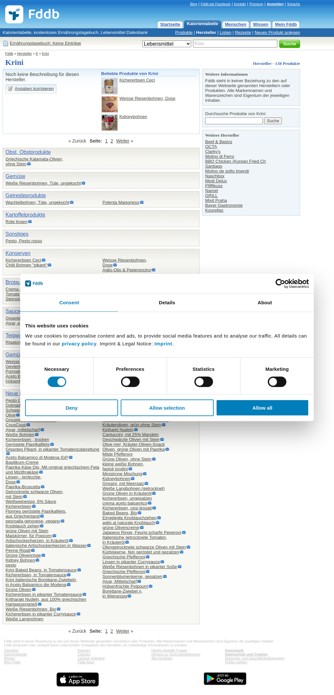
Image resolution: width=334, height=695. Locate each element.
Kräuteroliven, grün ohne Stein (131, 424)
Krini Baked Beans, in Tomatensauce (41, 569)
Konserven (18, 253)
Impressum (234, 650)
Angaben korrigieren (34, 88)
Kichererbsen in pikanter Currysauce (41, 614)
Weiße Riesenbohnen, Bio (31, 609)
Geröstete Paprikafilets (28, 444)
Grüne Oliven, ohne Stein (126, 459)
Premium (256, 4)
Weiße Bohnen (20, 434)
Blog (193, 4)
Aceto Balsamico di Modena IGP (37, 457)
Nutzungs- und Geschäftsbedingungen (254, 658)
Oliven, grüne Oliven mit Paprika (133, 449)
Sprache (293, 4)
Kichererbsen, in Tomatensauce (36, 574)
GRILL (211, 195)
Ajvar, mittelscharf (23, 429)
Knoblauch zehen (22, 525)
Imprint (163, 343)
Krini (45, 53)
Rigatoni (14, 342)
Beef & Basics (218, 141)
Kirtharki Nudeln (117, 429)
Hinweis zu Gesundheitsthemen (175, 654)
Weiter (122, 141)
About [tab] (265, 302)
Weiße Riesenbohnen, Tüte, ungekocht (43, 183)
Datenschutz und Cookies (246, 654)
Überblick (11, 650)
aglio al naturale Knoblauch (128, 522)
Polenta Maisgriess (120, 202)
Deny (72, 408)
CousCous (16, 424)
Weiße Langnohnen (24, 618)
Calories (84, 654)
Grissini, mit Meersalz (123, 483)
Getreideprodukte (26, 195)
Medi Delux (216, 180)
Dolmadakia (17, 405)
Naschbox (214, 176)
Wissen (260, 24)
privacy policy (79, 343)
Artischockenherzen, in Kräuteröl (37, 540)
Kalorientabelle (202, 23)
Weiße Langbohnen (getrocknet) (133, 488)
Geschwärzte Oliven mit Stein (130, 439)
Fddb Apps (86, 662)
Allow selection (167, 408)
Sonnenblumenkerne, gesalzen (132, 576)
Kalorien (84, 650)
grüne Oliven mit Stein (27, 530)
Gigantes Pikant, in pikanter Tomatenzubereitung (52, 449)
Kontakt (240, 4)
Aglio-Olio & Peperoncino (126, 269)
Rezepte (243, 32)
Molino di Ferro (219, 156)
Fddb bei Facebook (215, 4)
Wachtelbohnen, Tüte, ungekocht (37, 202)
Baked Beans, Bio (119, 512)
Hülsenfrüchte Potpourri (125, 586)
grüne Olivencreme (120, 527)
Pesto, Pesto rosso (24, 240)
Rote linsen (16, 221)
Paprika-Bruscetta (23, 486)
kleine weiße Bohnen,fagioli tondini (123, 466)
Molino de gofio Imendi (227, 171)
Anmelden (275, 4)
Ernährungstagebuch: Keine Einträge (45, 43)
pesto (11, 565)
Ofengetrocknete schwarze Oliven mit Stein (144, 547)
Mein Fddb (286, 24)
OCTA (211, 146)
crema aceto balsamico (124, 503)
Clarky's (212, 151)
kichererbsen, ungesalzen (127, 498)
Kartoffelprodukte (25, 215)
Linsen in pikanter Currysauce (131, 561)
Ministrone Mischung (122, 473)
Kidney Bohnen (20, 560)
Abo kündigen (162, 658)
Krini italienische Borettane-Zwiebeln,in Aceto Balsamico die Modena (41, 582)
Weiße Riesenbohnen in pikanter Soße (139, 566)
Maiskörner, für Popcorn (29, 535)
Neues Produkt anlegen (277, 32)
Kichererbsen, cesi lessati (127, 508)
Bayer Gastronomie (224, 205)
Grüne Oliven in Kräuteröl (126, 493)
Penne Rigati (18, 550)
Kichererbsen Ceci (137, 80)
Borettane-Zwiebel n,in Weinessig (122, 593)
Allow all (262, 408)
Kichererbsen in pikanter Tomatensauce (44, 594)
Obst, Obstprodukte (28, 152)
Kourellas (214, 210)
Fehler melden (236, 662)
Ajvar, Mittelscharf (119, 581)
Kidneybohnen (133, 116)
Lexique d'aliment (91, 658)
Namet (211, 190)
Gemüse (15, 176)
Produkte (183, 32)
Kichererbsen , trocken (27, 439)
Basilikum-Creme (22, 462)
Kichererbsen (18, 506)
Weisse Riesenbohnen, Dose (147, 98)
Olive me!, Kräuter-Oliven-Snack (133, 444)
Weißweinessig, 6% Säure (31, 501)
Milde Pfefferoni (117, 454)
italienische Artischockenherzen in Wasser (46, 545)
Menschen (235, 24)
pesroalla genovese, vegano (33, 521)
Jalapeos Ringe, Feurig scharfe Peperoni (141, 532)
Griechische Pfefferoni (123, 556)
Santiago (213, 166)
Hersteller (206, 32)
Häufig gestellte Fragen (169, 650)
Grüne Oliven (18, 589)
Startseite (170, 24)
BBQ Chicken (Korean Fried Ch (235, 161)
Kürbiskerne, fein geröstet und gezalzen (140, 552)
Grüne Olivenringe (23, 555)
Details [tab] (167, 302)
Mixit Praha (216, 200)
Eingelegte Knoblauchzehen (129, 517)
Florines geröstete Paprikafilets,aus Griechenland (36, 514)
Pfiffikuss (213, 185)
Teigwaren (17, 335)
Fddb (9, 53)
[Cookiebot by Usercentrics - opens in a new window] (280, 283)
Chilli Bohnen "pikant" (26, 265)
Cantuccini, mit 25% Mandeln (130, 434)
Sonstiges (17, 234)
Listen (226, 32)
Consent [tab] (69, 302)
